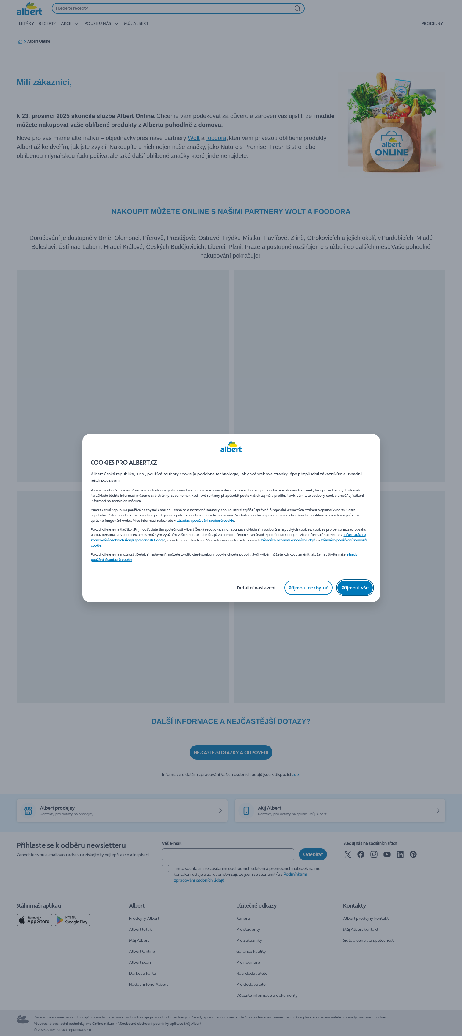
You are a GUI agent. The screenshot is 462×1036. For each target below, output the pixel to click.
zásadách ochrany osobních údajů (288, 540)
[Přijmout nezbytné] (308, 588)
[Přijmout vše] (355, 588)
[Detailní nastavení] (256, 588)
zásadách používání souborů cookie (205, 520)
